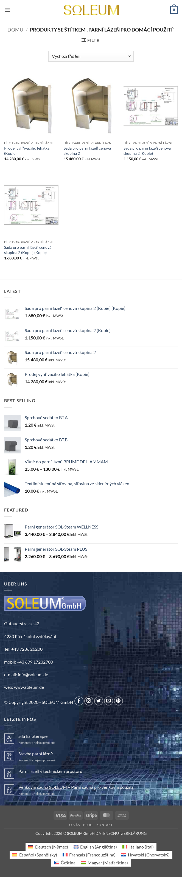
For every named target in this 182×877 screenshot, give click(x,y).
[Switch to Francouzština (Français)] (89, 855)
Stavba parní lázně (35, 753)
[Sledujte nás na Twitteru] (98, 700)
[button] (7, 9)
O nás (74, 825)
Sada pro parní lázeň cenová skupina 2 (87, 151)
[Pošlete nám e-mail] (108, 700)
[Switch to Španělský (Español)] (35, 855)
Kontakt (104, 825)
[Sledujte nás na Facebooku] (78, 700)
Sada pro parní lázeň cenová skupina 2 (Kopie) (147, 151)
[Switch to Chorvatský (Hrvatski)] (145, 855)
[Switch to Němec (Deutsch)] (48, 847)
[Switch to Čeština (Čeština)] (64, 863)
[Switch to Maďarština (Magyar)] (104, 863)
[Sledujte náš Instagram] (88, 700)
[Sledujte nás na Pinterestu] (118, 700)
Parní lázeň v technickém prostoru (50, 771)
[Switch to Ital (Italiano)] (138, 847)
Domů (15, 30)
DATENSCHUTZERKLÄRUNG (121, 833)
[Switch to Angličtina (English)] (95, 847)
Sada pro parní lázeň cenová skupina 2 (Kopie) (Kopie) (27, 250)
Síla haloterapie (32, 736)
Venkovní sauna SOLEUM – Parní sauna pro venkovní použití (75, 787)
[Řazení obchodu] (91, 56)
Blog (88, 825)
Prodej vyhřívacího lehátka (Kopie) (26, 151)
